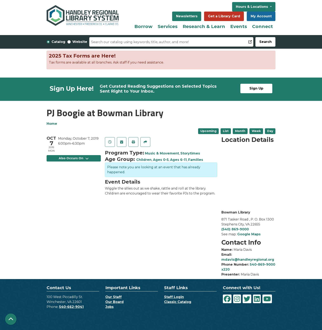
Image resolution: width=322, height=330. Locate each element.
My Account (261, 16)
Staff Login (174, 297)
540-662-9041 (71, 307)
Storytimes (190, 153)
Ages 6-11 (178, 160)
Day (270, 131)
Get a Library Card (224, 16)
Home (52, 124)
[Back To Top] (10, 319)
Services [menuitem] (167, 26)
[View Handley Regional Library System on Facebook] (227, 299)
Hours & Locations (252, 7)
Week (256, 131)
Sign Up (256, 88)
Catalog (58, 42)
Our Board (114, 302)
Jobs (109, 307)
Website (79, 42)
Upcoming (208, 131)
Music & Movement (162, 153)
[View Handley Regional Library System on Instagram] (237, 299)
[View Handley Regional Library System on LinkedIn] (257, 299)
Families (195, 160)
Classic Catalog (177, 302)
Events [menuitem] (238, 26)
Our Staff (113, 297)
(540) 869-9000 (235, 229)
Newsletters (186, 16)
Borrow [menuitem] (143, 26)
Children (144, 160)
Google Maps (249, 234)
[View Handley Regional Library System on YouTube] (267, 299)
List (226, 131)
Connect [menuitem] (262, 26)
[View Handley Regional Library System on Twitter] (247, 299)
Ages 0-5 (161, 160)
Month (240, 131)
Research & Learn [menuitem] (204, 26)
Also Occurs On (73, 158)
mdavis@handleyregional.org (247, 260)
